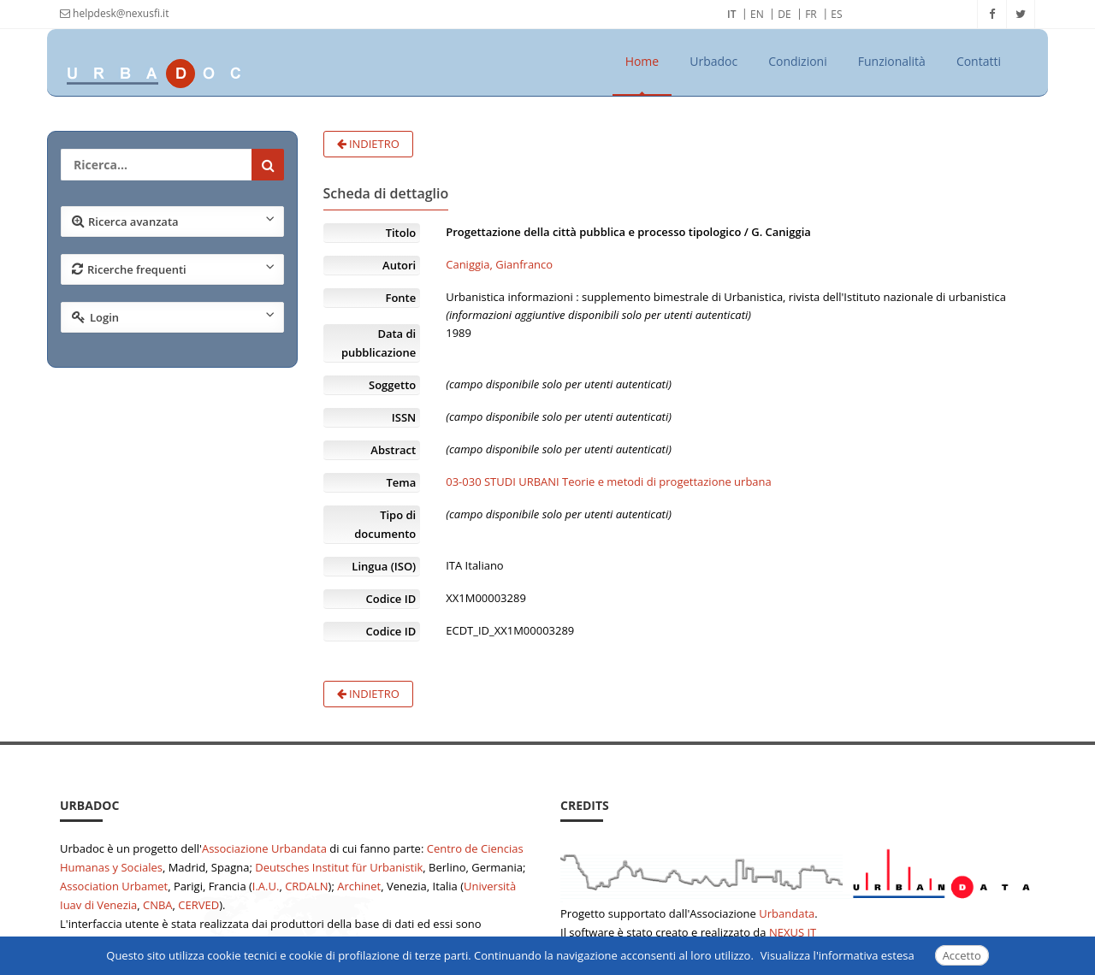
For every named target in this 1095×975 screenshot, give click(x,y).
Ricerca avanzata (173, 220)
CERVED (198, 905)
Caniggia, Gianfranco (499, 264)
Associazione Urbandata (264, 848)
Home (642, 61)
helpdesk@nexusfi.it (114, 13)
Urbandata (786, 913)
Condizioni (797, 61)
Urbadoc (713, 61)
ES (836, 14)
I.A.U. (266, 886)
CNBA (158, 905)
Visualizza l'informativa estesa (837, 955)
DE (784, 14)
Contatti (978, 61)
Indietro (368, 143)
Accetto (962, 955)
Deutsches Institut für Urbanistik (339, 867)
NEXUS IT (792, 932)
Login (173, 316)
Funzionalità (892, 61)
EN (757, 14)
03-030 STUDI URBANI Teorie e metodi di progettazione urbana (609, 481)
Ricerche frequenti (173, 268)
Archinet (359, 886)
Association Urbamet (114, 886)
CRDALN (306, 886)
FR (811, 14)
